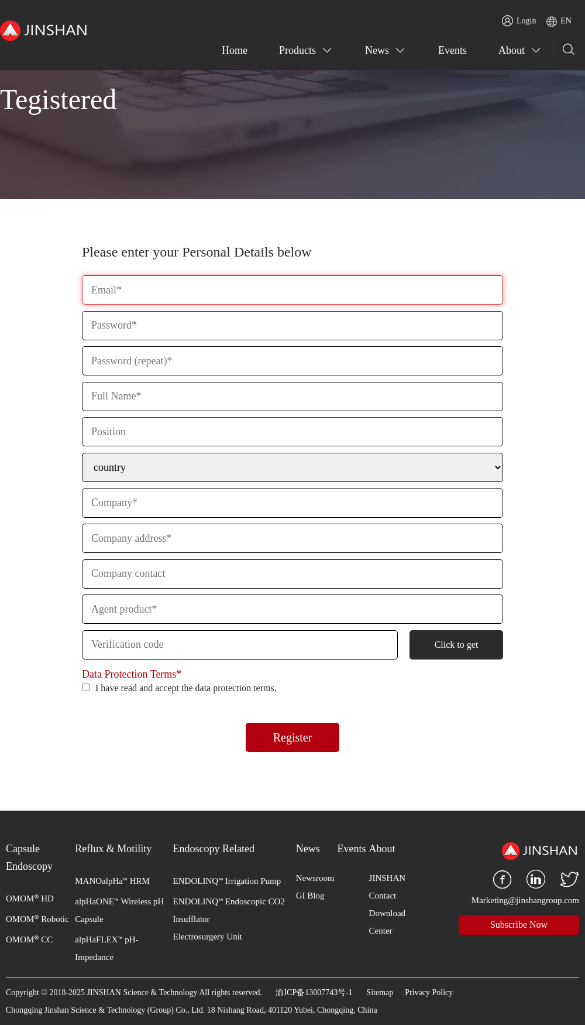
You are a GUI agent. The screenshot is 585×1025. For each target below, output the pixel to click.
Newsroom (315, 878)
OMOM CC (29, 938)
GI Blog (310, 895)
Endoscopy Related (213, 849)
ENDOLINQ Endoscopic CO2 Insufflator (229, 909)
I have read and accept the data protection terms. (179, 688)
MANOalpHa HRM (112, 880)
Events (452, 50)
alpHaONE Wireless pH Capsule (119, 909)
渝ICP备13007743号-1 (314, 992)
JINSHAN (387, 878)
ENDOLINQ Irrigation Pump (227, 880)
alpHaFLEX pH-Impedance (106, 947)
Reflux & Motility (113, 849)
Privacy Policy (429, 992)
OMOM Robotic (37, 918)
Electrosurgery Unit (207, 936)
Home (234, 50)
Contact (383, 895)
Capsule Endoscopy (29, 857)
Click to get (457, 645)
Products (297, 50)
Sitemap (379, 992)
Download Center (387, 921)
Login (519, 20)
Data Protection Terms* (131, 674)
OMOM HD (30, 897)
